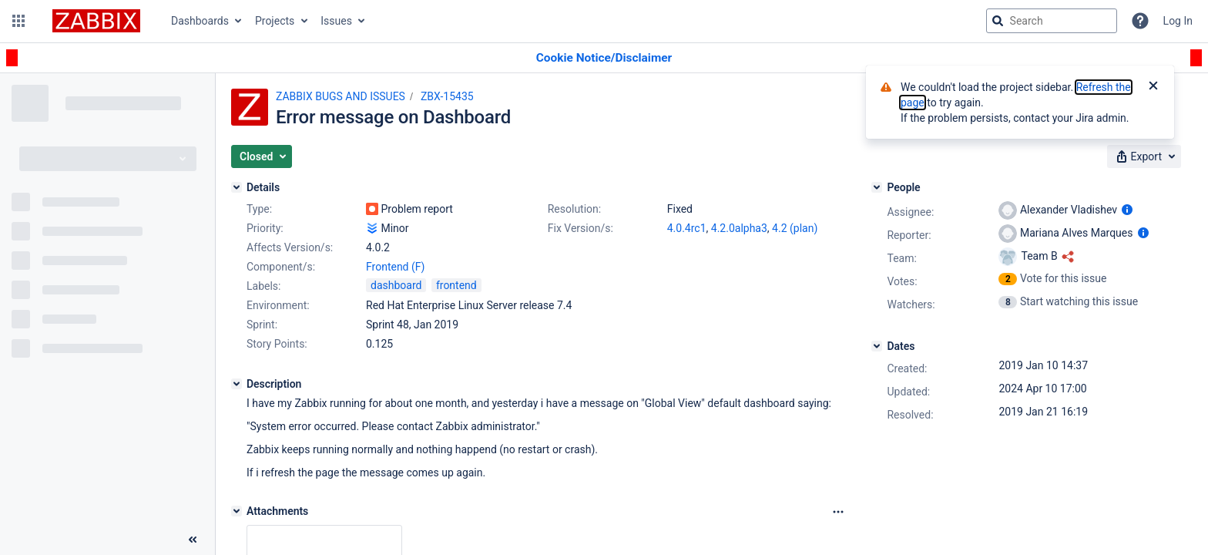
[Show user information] (1127, 210)
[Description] (236, 383)
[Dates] (876, 346)
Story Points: (277, 344)
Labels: (263, 286)
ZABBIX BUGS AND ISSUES (340, 96)
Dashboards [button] (200, 21)
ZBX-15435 (447, 96)
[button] (18, 20)
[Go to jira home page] (96, 20)
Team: (901, 258)
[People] (876, 187)
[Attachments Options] (838, 512)
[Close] (1153, 87)
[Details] (236, 187)
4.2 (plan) (794, 228)
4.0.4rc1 (686, 228)
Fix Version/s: (580, 228)
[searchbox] (1051, 20)
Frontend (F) (395, 267)
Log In (1178, 21)
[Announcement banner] (604, 58)
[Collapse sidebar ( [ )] (192, 539)
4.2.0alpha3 (739, 228)
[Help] (1140, 20)
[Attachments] (236, 511)
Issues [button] (336, 21)
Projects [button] (274, 21)
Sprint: (262, 324)
